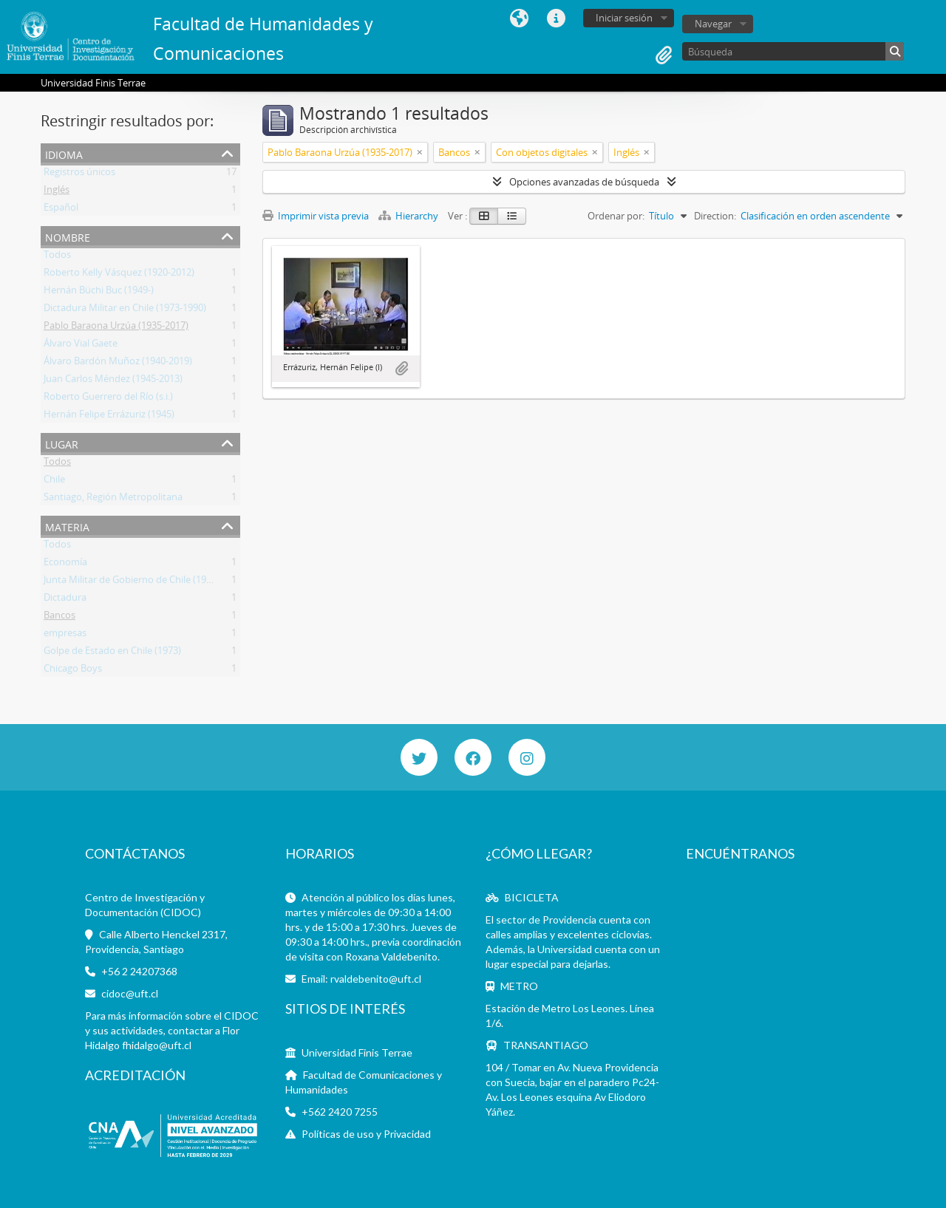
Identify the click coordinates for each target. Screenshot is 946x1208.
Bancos (59, 617)
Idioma (518, 18)
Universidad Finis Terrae (357, 1052)
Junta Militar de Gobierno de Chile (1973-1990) (143, 582)
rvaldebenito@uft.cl (375, 978)
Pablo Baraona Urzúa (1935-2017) (116, 328)
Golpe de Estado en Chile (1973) (112, 653)
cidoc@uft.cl (129, 993)
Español (61, 209)
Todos (57, 257)
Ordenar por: (616, 215)
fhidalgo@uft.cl (156, 1045)
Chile (54, 481)
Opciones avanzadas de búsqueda (584, 181)
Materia (67, 526)
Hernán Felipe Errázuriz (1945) (109, 416)
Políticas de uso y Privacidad (366, 1133)
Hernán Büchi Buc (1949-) (99, 292)
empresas (65, 635)
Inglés (56, 192)
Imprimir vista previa (315, 215)
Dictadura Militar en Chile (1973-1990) (125, 310)
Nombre (67, 236)
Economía (65, 564)
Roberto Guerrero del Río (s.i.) (108, 399)
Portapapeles (663, 55)
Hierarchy (409, 215)
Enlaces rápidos (555, 18)
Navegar (713, 23)
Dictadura (65, 600)
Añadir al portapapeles (401, 368)
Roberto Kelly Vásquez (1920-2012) (119, 274)
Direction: (715, 215)
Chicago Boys (73, 671)
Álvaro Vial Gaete (81, 345)
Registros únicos (79, 174)
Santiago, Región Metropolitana (113, 499)
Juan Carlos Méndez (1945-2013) (113, 381)
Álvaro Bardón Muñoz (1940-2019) (118, 363)
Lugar (61, 443)
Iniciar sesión (624, 17)
